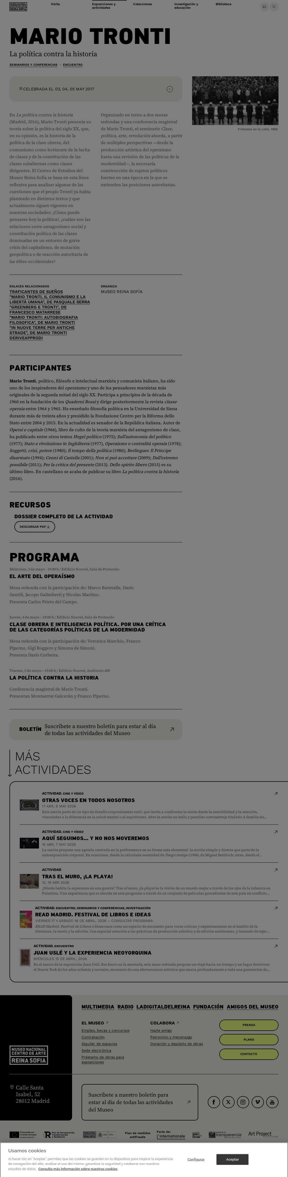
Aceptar (232, 1164)
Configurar (196, 1164)
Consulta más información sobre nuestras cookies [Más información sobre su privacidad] (77, 1173)
